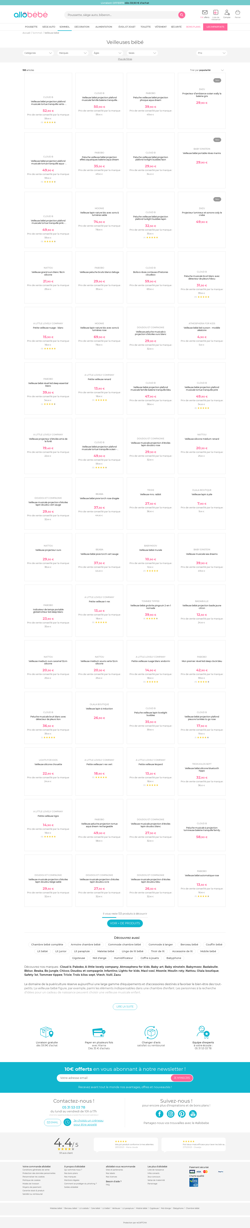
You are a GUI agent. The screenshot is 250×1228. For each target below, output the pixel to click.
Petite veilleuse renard (99, 379)
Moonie (161, 970)
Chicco (64, 970)
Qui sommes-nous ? (73, 1170)
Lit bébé (42, 951)
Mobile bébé (208, 951)
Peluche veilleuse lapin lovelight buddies (150, 713)
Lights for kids (129, 970)
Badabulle (210, 966)
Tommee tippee (50, 974)
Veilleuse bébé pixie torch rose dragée (99, 498)
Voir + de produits (125, 923)
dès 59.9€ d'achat (47, 1038)
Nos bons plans (71, 1173)
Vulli (109, 974)
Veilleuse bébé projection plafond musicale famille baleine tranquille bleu (151, 388)
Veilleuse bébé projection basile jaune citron (201, 606)
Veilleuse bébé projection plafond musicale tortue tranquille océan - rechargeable (99, 449)
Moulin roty (176, 970)
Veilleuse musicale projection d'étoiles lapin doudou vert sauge (48, 503)
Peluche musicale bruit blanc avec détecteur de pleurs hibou (202, 277)
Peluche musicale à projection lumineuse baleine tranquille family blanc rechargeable (202, 830)
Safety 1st (31, 974)
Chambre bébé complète (47, 944)
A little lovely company (102, 966)
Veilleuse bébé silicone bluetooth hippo (202, 769)
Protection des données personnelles (39, 1173)
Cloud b (65, 966)
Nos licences (111, 1177)
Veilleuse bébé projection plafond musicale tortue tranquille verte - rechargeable (48, 104)
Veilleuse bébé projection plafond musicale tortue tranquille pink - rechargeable (48, 223)
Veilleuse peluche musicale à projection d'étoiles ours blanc (150, 332)
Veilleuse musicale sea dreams (202, 554)
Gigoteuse (78, 958)
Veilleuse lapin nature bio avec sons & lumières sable (99, 213)
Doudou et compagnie (86, 970)
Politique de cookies (31, 1180)
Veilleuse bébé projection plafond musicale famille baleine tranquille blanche (99, 100)
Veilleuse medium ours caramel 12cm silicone (48, 662)
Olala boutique (208, 970)
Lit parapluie (82, 951)
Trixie (68, 974)
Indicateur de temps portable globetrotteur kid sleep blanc (48, 610)
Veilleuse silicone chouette (48, 764)
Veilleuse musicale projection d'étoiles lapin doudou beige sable (48, 880)
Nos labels (110, 1173)
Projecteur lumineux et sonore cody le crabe (202, 213)
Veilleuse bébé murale (150, 550)
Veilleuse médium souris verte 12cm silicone (99, 662)
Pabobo (78, 966)
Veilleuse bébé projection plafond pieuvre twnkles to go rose (202, 717)
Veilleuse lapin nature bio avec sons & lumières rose (99, 328)
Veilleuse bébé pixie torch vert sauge (99, 554)
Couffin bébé (214, 944)
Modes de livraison (31, 1184)
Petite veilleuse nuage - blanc (48, 327)
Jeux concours (154, 1177)
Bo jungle (51, 970)
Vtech (100, 974)
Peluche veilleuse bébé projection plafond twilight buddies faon (150, 158)
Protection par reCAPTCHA (135, 1223)
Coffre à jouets (150, 958)
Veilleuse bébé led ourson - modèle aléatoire (202, 328)
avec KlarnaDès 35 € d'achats (99, 1038)
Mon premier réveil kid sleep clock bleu (202, 661)
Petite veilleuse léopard (151, 764)
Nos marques (70, 1177)
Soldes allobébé (71, 1187)
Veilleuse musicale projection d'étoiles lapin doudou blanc (150, 825)
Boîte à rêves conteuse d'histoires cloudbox (150, 273)
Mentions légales (71, 1180)
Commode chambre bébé (124, 944)
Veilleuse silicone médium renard (202, 439)
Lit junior (60, 951)
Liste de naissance (156, 1170)
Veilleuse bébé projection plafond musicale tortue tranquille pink (202, 388)
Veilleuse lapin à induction (99, 708)
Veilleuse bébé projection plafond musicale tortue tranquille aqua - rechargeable (48, 163)
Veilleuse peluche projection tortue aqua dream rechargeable (99, 825)
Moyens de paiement (32, 1187)
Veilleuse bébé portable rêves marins (202, 153)
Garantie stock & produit (33, 1191)
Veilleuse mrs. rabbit (150, 494)
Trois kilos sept (84, 974)
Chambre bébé (192, 1208)
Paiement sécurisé (199, 1167)
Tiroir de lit (158, 951)
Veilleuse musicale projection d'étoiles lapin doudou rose (150, 444)
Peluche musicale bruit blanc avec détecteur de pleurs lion (48, 717)
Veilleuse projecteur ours (48, 550)
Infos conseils (153, 1173)
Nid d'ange (99, 958)
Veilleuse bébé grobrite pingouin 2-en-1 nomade (150, 606)
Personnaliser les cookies (34, 1177)
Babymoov (194, 966)
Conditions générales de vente (36, 1170)
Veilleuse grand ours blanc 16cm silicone (48, 273)
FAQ (108, 1185)
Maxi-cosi (148, 970)
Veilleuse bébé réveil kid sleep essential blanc (48, 384)
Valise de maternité (156, 1180)
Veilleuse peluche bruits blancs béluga (99, 272)
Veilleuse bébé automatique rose (202, 875)
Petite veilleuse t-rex (99, 601)
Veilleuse (116, 1208)
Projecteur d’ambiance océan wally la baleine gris (201, 94)
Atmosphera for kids (135, 966)
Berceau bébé (189, 944)
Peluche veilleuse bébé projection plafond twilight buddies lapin (150, 217)
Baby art (157, 966)
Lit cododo (84, 1208)
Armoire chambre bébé (86, 944)
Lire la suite (125, 1006)
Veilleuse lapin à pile (202, 494)
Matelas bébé (105, 951)
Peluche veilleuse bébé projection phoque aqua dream (150, 98)
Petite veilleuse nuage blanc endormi (150, 661)
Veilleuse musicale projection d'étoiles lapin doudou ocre (99, 880)
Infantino (110, 970)
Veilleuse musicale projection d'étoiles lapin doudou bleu (150, 880)
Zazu (117, 974)
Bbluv (28, 970)
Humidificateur (123, 958)
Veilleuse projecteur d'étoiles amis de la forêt (48, 440)
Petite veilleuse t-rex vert (99, 764)
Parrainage (152, 1184)
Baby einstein (175, 966)
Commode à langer (161, 944)
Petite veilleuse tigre (48, 816)
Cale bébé (95, 1208)
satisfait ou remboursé (151, 1036)
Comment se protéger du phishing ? (80, 1184)
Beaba (38, 970)
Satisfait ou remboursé (33, 1194)
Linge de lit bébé (132, 951)
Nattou (191, 970)
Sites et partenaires (114, 1170)
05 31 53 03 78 (203, 1048)
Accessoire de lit (182, 951)
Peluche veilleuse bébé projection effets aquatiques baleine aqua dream (99, 158)
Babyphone (173, 958)
